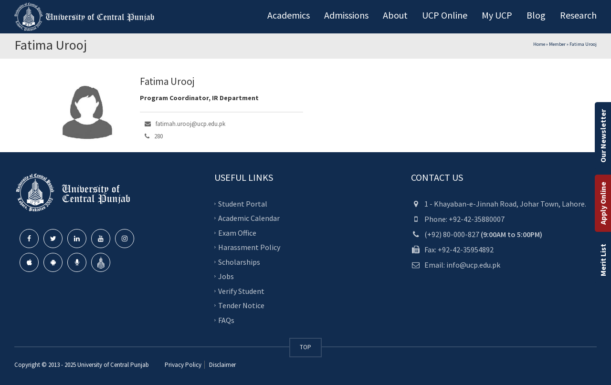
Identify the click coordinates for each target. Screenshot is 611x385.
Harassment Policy (249, 247)
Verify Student (241, 291)
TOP (305, 347)
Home (539, 44)
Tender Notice (241, 305)
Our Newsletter (603, 136)
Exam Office (237, 233)
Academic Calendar (249, 218)
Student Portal (242, 203)
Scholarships (239, 262)
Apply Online (603, 203)
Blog (536, 15)
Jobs (226, 276)
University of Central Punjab (113, 365)
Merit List (603, 260)
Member (557, 44)
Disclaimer (222, 365)
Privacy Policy (183, 365)
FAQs (226, 320)
